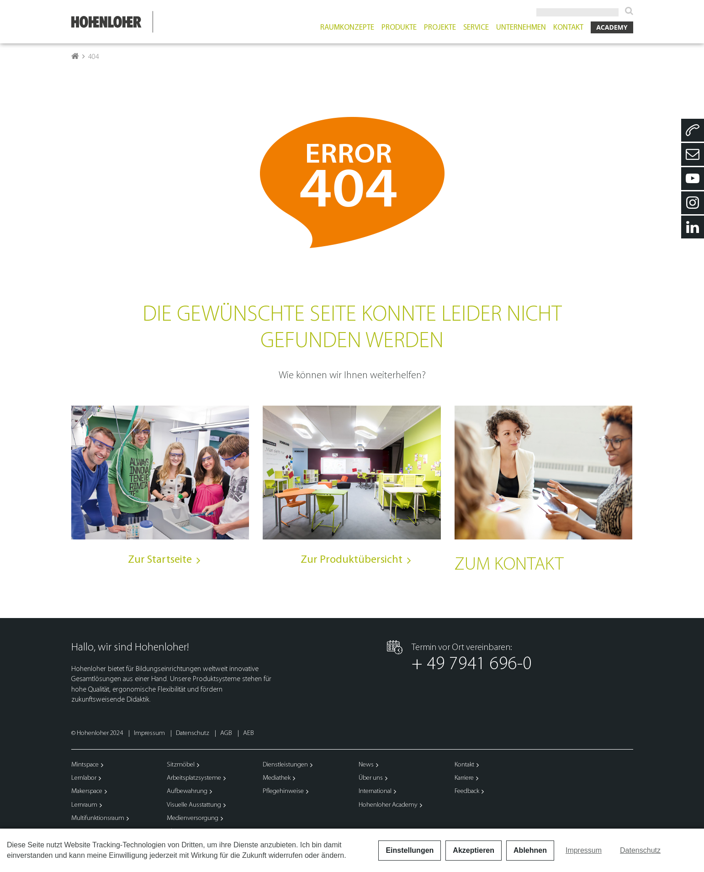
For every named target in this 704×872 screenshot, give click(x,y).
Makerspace (86, 794)
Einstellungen (410, 850)
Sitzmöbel (181, 768)
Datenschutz (193, 736)
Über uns (371, 781)
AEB (248, 736)
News (366, 768)
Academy (611, 30)
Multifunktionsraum (97, 821)
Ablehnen (530, 850)
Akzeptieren (473, 850)
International (375, 794)
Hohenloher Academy (388, 808)
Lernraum (84, 808)
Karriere (464, 781)
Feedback (467, 794)
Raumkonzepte (347, 31)
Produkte (399, 31)
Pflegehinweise (283, 794)
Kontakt (568, 31)
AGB (226, 736)
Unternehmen (521, 31)
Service (476, 31)
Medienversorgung (192, 821)
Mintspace (85, 768)
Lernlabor (83, 781)
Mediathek (277, 781)
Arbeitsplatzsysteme (194, 781)
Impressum (150, 736)
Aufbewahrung (187, 794)
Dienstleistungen (285, 768)
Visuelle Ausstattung (194, 808)
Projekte (440, 31)
